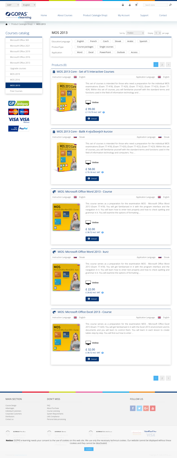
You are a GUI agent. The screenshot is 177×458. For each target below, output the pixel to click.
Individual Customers (13, 411)
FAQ (48, 405)
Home (44, 15)
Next (168, 64)
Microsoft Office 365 (19, 40)
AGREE (89, 449)
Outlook (121, 52)
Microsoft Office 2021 (20, 45)
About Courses (65, 15)
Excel (90, 52)
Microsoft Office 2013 (20, 62)
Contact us (9, 419)
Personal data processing (56, 419)
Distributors (10, 416)
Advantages (10, 408)
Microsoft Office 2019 (20, 51)
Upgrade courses (18, 68)
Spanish (143, 41)
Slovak (118, 41)
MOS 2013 (15, 85)
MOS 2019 (15, 74)
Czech (106, 41)
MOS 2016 (15, 79)
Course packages (85, 47)
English (80, 41)
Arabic (130, 41)
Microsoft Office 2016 (20, 57)
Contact (163, 15)
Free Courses (16, 91)
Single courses (106, 47)
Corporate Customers (14, 414)
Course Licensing (53, 411)
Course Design (11, 405)
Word (79, 52)
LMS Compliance (53, 416)
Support (144, 15)
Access (134, 52)
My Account (124, 15)
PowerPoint (105, 52)
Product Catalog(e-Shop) (95, 15)
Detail (92, 118)
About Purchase (53, 408)
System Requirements (55, 414)
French (93, 41)
